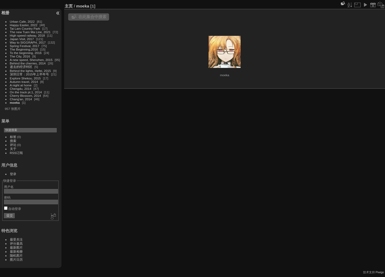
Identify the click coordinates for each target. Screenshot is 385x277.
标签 (13, 136)
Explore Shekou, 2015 (25, 78)
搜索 (13, 141)
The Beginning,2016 (24, 49)
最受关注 (16, 239)
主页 (69, 6)
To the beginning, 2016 (26, 53)
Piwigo (380, 272)
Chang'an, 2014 (21, 99)
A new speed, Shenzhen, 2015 (31, 59)
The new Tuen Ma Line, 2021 (30, 32)
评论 (13, 145)
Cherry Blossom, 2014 (25, 95)
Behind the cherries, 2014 (28, 63)
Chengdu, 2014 (20, 88)
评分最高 (16, 243)
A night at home (21, 85)
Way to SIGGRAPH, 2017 (28, 42)
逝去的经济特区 (21, 66)
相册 (5, 12)
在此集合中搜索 (92, 16)
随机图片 (16, 255)
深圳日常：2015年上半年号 (29, 74)
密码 (7, 197)
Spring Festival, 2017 (25, 46)
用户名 (9, 186)
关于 (13, 149)
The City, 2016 (20, 56)
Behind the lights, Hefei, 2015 (30, 70)
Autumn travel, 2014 (24, 81)
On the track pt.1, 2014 (26, 92)
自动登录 (12, 208)
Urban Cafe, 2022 (22, 21)
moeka (15, 102)
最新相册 (16, 251)
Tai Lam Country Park (25, 28)
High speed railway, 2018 (27, 35)
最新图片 (16, 247)
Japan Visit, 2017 (22, 39)
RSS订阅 (16, 153)
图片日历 (16, 259)
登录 (13, 174)
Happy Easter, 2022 (23, 25)
